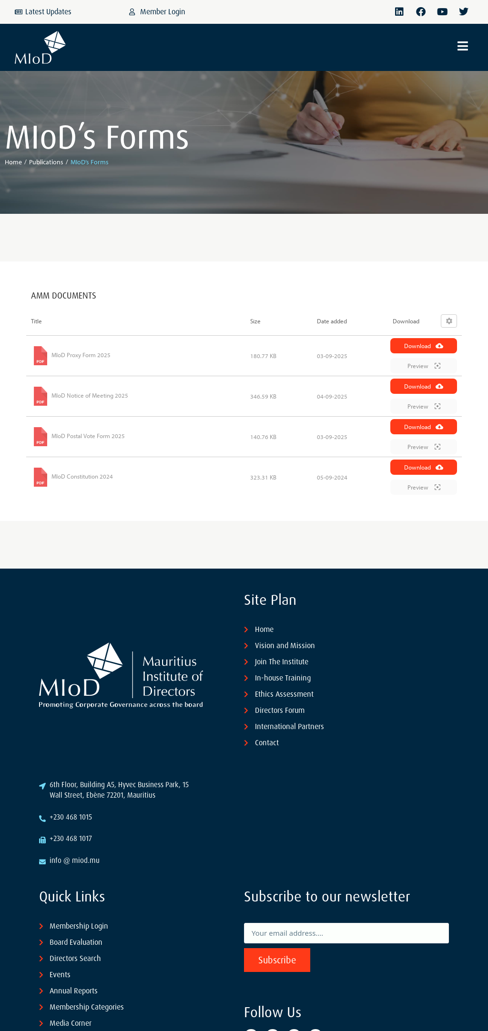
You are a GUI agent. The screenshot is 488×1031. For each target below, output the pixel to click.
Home (13, 162)
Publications (46, 162)
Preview (423, 366)
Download (423, 346)
